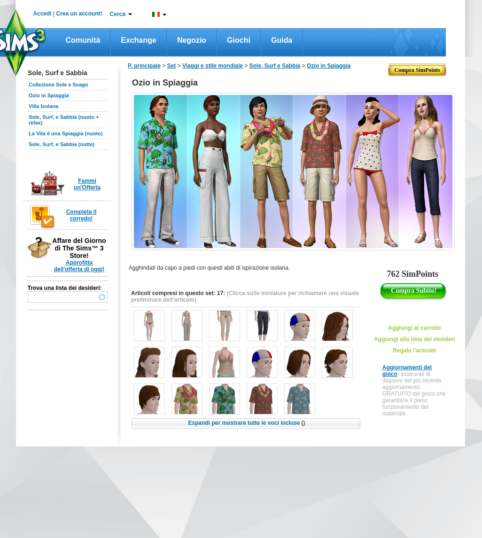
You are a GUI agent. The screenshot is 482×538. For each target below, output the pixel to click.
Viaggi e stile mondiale (212, 65)
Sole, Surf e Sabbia (275, 65)
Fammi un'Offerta (87, 184)
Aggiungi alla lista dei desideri (414, 339)
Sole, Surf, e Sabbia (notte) (61, 144)
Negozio (191, 40)
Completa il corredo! (81, 215)
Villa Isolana (43, 106)
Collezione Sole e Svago (58, 84)
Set (171, 65)
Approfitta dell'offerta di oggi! (79, 266)
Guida (281, 40)
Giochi (238, 40)
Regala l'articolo (414, 350)
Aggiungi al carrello (414, 328)
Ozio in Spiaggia (49, 95)
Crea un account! (79, 13)
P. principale (144, 65)
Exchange (138, 40)
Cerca (117, 14)
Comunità (83, 40)
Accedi (42, 13)
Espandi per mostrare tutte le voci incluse (246, 423)
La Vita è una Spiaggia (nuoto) (65, 133)
